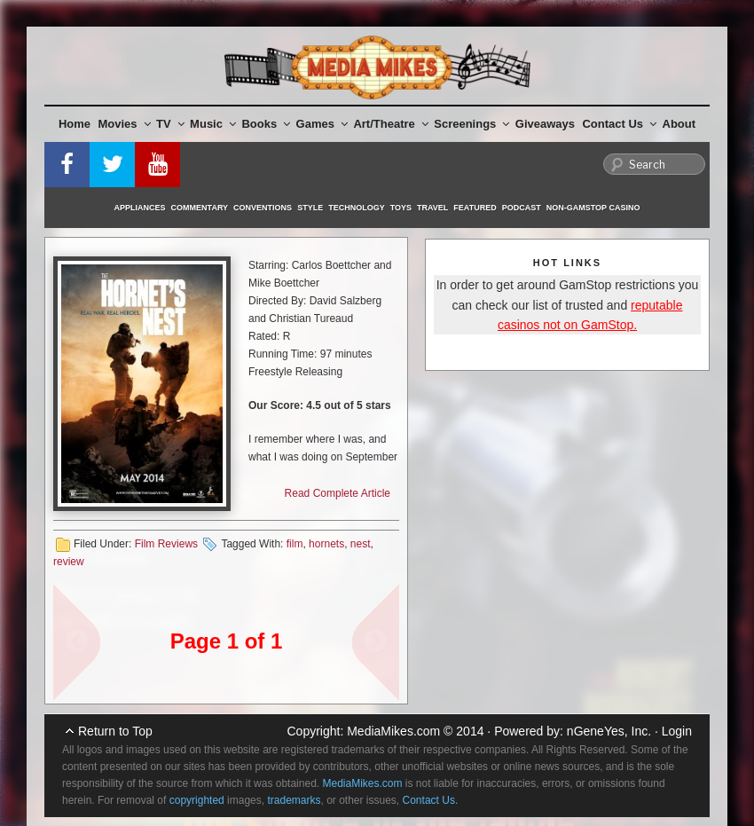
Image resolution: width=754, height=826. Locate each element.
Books (265, 123)
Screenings (471, 123)
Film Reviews (166, 544)
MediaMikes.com (393, 731)
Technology (356, 207)
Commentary (200, 207)
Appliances (140, 207)
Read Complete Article (337, 493)
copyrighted (196, 800)
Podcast (521, 207)
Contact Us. (431, 800)
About (679, 123)
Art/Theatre (390, 123)
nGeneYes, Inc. (609, 731)
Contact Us (619, 123)
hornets (326, 544)
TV (170, 123)
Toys (401, 207)
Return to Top (115, 731)
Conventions (262, 207)
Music (213, 123)
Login (677, 731)
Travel (432, 207)
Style (310, 207)
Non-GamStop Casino (593, 207)
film (295, 544)
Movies (124, 123)
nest (360, 544)
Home (74, 123)
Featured (474, 207)
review (68, 561)
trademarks (293, 800)
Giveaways (545, 123)
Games (322, 123)
